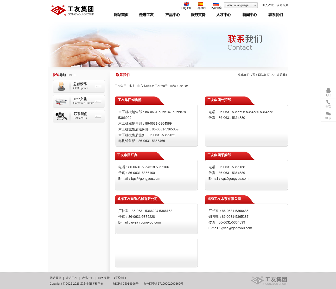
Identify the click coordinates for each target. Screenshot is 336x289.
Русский (216, 6)
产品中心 (88, 278)
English (186, 6)
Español (201, 6)
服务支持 (104, 278)
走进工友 (71, 278)
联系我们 (120, 278)
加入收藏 (268, 5)
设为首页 (282, 5)
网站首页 (264, 75)
